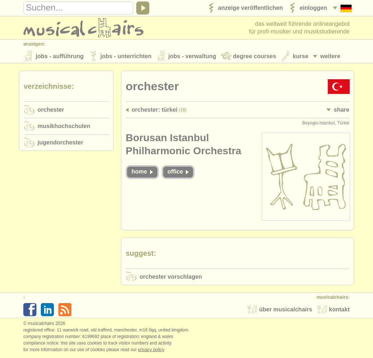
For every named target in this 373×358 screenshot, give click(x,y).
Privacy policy (151, 350)
